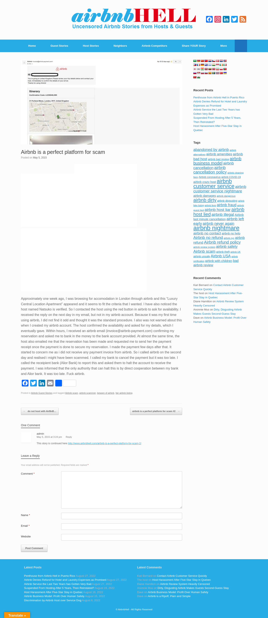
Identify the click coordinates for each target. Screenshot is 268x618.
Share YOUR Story (194, 45)
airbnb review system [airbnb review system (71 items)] (204, 247)
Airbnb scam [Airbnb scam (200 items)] (204, 251)
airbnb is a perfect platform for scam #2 (156, 411)
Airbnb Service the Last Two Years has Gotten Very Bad (57, 584)
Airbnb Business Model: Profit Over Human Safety (54, 596)
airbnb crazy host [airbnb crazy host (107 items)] (204, 182)
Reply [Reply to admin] (69, 437)
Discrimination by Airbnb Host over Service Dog (52, 600)
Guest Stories (59, 45)
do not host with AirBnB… (39, 411)
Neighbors (120, 45)
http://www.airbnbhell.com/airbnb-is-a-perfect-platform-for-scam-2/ (104, 443)
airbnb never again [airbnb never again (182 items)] (218, 223)
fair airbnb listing (124, 393)
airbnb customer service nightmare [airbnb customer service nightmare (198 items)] (219, 188)
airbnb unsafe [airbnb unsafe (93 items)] (201, 256)
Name (25, 515)
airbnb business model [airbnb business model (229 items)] (217, 161)
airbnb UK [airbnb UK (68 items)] (236, 252)
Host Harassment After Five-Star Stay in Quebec (53, 592)
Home (32, 45)
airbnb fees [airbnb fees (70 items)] (210, 205)
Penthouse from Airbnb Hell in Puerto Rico (218, 97)
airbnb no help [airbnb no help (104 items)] (231, 233)
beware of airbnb (105, 393)
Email (25, 525)
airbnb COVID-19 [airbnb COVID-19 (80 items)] (231, 177)
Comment (28, 473)
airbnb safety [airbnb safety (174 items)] (226, 247)
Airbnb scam (71, 393)
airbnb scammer (87, 393)
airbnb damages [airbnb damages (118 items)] (204, 195)
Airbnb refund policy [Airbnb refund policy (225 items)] (222, 242)
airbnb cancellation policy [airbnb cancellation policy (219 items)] (210, 170)
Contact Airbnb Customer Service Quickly (182, 575)
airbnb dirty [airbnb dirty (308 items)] (204, 200)
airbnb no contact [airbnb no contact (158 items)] (207, 233)
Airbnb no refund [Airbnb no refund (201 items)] (208, 237)
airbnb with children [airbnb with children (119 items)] (218, 261)
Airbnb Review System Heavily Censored (185, 584)
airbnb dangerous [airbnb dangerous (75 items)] (226, 196)
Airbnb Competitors (154, 45)
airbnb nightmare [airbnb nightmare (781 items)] (216, 227)
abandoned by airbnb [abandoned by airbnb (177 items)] (211, 150)
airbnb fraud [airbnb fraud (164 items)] (226, 205)
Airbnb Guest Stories (42, 393)
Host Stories (91, 45)
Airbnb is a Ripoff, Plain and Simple (169, 596)
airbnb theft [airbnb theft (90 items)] (223, 251)
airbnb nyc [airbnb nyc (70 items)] (229, 238)
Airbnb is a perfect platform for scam (63, 152)
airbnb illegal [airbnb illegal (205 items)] (222, 214)
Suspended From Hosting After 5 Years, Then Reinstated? (59, 588)
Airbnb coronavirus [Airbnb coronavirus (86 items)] (209, 177)
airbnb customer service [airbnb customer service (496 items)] (213, 183)
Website (26, 536)
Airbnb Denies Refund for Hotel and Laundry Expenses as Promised (65, 579)
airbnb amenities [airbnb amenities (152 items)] (219, 154)
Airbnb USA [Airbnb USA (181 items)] (221, 256)
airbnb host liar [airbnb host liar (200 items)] (218, 209)
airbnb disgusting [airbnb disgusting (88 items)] (227, 200)
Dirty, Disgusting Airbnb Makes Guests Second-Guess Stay (193, 588)
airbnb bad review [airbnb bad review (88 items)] (218, 159)
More (223, 45)
